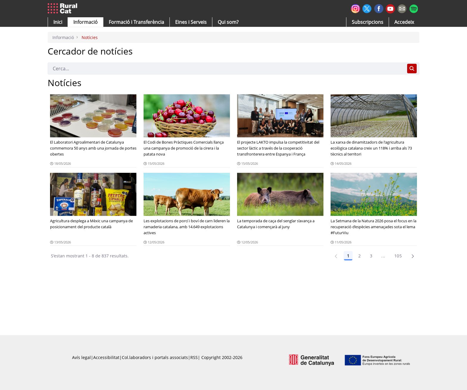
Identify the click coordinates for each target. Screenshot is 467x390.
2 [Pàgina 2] (359, 256)
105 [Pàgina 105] (398, 256)
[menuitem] (136, 22)
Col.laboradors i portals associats (155, 357)
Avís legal (81, 357)
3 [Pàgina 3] (371, 256)
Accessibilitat (106, 357)
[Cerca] (226, 68)
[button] (58, 22)
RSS (194, 357)
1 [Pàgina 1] (348, 256)
